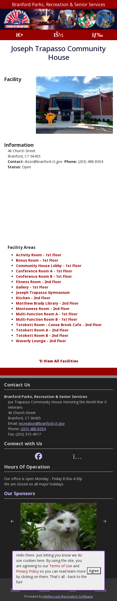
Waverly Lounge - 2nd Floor (41, 340)
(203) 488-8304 (33, 428)
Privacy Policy (27, 571)
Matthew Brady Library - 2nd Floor (47, 303)
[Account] (58, 35)
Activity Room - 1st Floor (38, 254)
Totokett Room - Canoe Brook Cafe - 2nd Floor (59, 324)
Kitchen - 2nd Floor (33, 297)
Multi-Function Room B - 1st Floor (46, 319)
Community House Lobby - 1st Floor (48, 265)
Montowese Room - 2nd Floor (43, 308)
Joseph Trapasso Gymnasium (43, 292)
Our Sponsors (19, 493)
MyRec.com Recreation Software (68, 596)
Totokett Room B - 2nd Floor (42, 335)
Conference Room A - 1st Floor (44, 271)
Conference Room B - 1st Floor (44, 276)
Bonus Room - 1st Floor (37, 260)
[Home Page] (19, 35)
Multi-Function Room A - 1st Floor (46, 313)
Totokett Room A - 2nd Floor (42, 330)
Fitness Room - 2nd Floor (38, 281)
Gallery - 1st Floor (32, 287)
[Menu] (97, 35)
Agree (94, 570)
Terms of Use (60, 565)
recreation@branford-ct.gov (42, 423)
